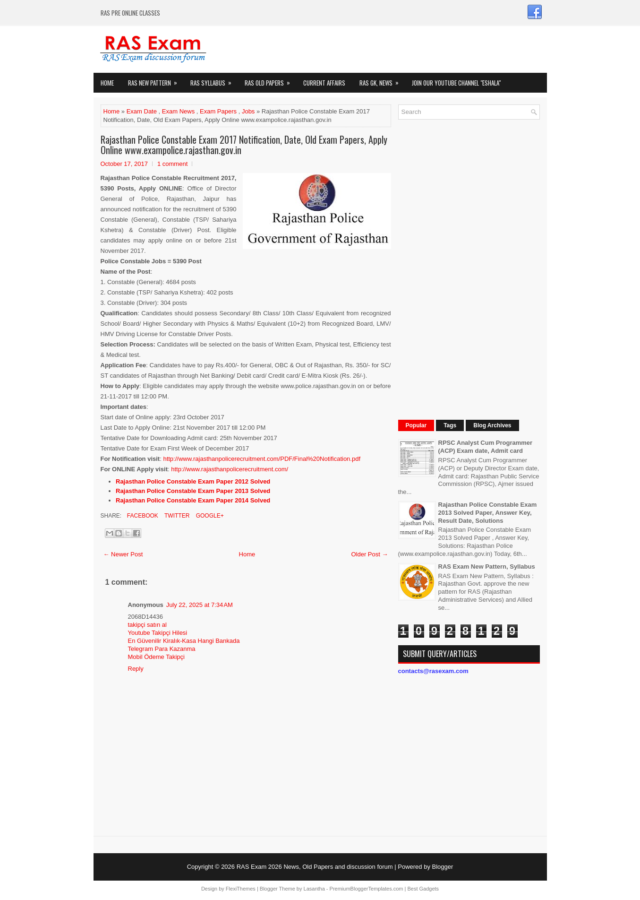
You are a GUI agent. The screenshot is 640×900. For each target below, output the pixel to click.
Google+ (208, 515)
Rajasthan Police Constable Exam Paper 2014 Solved (193, 500)
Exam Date (142, 111)
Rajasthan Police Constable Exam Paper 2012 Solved (193, 481)
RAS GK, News (382, 80)
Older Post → (369, 554)
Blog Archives (492, 425)
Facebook (142, 515)
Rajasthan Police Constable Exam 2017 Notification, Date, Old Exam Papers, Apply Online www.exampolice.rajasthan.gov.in (244, 144)
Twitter (176, 515)
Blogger (442, 866)
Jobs (248, 111)
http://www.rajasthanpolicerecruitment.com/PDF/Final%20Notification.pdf (261, 458)
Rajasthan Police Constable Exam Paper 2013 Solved (193, 490)
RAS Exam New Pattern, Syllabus (486, 566)
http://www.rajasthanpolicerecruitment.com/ (229, 469)
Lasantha (314, 888)
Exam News (178, 111)
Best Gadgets (423, 888)
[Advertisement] (469, 268)
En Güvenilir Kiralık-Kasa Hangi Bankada (184, 640)
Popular (416, 425)
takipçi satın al (147, 624)
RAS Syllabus (214, 80)
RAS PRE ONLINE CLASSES (130, 12)
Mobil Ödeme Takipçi (156, 656)
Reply (136, 668)
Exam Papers (218, 111)
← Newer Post (123, 554)
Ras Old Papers (270, 80)
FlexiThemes (241, 888)
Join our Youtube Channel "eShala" (456, 82)
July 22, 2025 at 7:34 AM (199, 604)
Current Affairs (324, 82)
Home (107, 82)
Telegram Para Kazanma (162, 648)
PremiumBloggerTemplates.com (366, 888)
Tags (450, 425)
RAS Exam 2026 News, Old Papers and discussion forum (315, 866)
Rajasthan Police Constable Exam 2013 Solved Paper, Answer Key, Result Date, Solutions (487, 512)
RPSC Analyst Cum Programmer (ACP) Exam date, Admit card (485, 446)
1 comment (172, 163)
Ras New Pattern (155, 80)
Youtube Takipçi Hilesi (158, 632)
